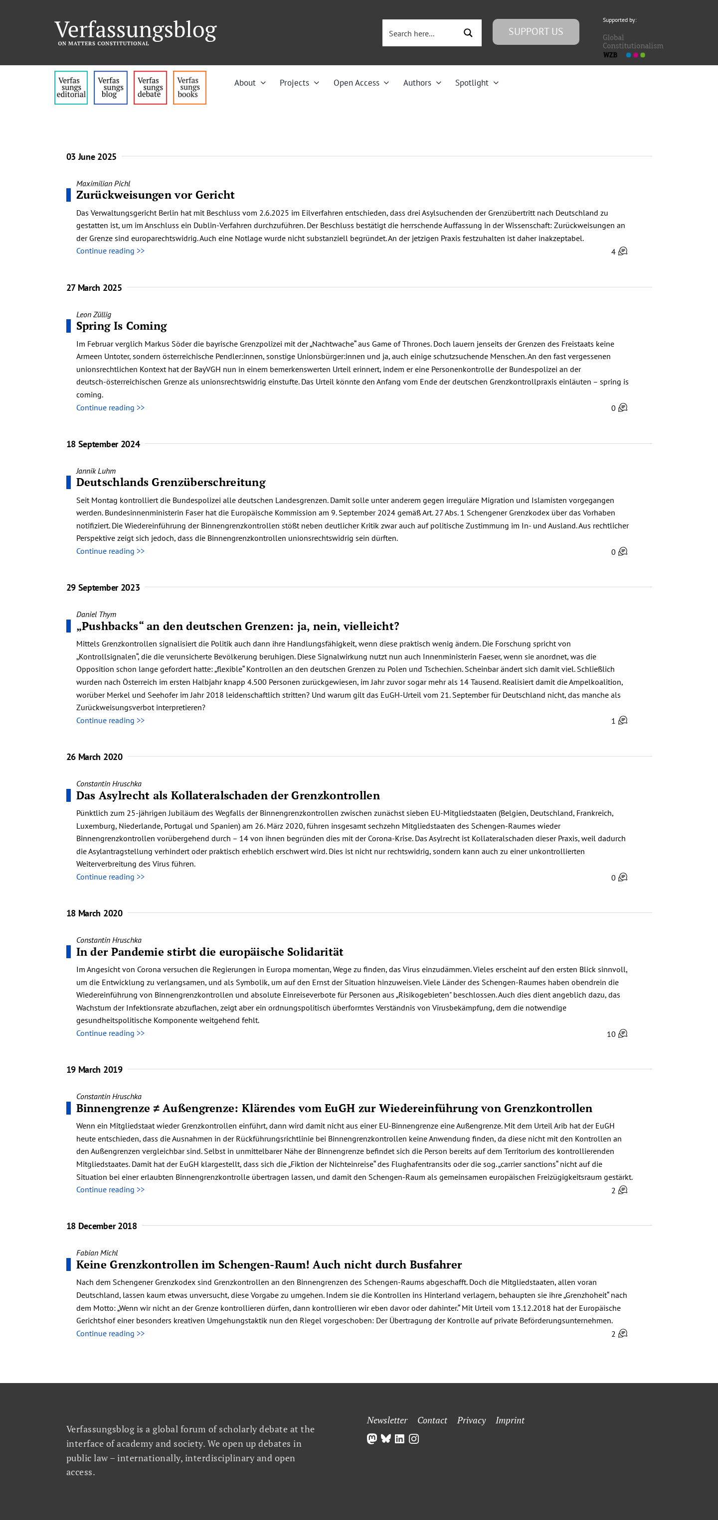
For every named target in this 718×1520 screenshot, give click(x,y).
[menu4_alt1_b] (71, 75)
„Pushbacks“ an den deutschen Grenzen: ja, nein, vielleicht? (238, 626)
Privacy (471, 1420)
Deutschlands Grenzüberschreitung (171, 482)
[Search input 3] (420, 33)
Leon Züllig (93, 314)
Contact (432, 1420)
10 (617, 1034)
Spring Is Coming (121, 325)
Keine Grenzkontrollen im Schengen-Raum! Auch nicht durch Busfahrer (269, 1264)
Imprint (510, 1420)
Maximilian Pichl (103, 183)
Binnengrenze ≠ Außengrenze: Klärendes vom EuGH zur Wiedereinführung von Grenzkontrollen (334, 1108)
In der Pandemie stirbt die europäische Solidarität (210, 951)
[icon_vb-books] (189, 75)
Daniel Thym (96, 614)
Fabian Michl (97, 1253)
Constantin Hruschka (109, 783)
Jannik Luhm (96, 471)
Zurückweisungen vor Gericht (155, 194)
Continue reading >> (110, 250)
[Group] (135, 24)
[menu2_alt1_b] (150, 75)
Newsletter (387, 1420)
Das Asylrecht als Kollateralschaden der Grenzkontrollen (228, 795)
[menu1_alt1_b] (110, 75)
